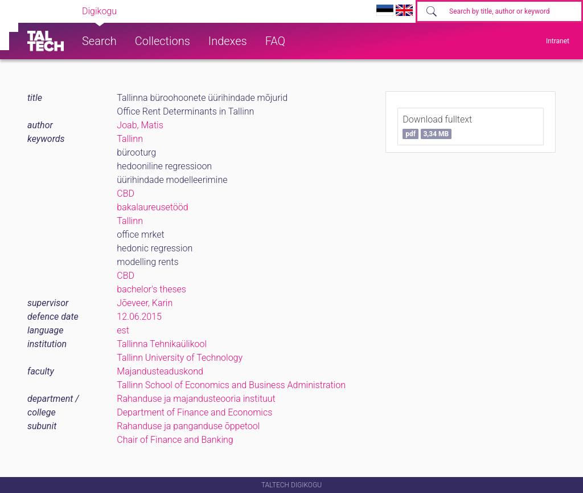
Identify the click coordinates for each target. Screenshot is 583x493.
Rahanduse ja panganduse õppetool (188, 426)
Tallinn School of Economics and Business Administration (231, 385)
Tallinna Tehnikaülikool (162, 344)
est (123, 330)
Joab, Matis (140, 125)
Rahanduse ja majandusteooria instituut (196, 398)
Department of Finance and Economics (194, 412)
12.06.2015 (139, 316)
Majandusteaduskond (160, 371)
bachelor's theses (151, 289)
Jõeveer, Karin (145, 303)
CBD (125, 193)
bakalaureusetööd (152, 207)
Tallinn (130, 138)
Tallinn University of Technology (180, 357)
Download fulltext (437, 126)
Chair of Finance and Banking (175, 439)
